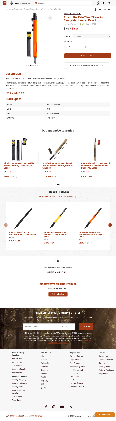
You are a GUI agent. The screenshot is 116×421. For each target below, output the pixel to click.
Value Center (17, 400)
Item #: (91, 24)
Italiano (44, 374)
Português (45, 363)
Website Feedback (106, 370)
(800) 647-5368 (16, 416)
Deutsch (44, 370)
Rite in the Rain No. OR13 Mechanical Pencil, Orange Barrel (90, 234)
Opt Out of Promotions (74, 375)
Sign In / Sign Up (76, 356)
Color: (67, 36)
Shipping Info (17, 362)
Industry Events (105, 367)
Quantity (69, 41)
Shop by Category (19, 380)
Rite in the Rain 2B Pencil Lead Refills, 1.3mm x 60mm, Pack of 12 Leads (57, 165)
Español (44, 360)
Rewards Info (17, 373)
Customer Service (106, 360)
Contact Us (103, 356)
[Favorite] (50, 18)
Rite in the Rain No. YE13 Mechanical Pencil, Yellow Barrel (55, 234)
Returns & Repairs (19, 369)
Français (44, 367)
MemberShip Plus (77, 387)
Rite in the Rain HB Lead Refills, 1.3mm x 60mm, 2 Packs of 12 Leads (19, 165)
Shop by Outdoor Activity (18, 391)
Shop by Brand (17, 387)
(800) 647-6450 (36, 416)
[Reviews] (70, 24)
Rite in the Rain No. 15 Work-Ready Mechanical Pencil (83, 19)
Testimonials (17, 366)
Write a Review (58, 294)
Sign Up (86, 326)
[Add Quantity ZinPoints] (85, 47)
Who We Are (17, 359)
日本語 (43, 377)
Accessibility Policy (78, 367)
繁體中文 (44, 384)
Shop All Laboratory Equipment (57, 197)
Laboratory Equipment (14, 9)
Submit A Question (58, 272)
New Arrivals (17, 396)
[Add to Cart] (87, 55)
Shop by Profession (19, 383)
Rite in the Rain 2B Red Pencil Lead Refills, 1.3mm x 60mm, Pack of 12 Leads (95, 165)
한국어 (43, 388)
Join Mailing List (76, 370)
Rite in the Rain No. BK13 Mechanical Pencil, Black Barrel (22, 233)
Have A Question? (15, 93)
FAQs (72, 380)
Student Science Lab (31, 9)
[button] (58, 184)
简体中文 (44, 381)
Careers (102, 363)
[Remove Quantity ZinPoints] (65, 47)
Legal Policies (75, 360)
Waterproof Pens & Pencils (51, 9)
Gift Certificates (76, 383)
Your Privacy (75, 363)
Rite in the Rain (72, 14)
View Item (11, 177)
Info (42, 356)
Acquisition (103, 374)
